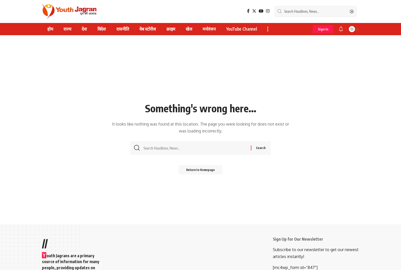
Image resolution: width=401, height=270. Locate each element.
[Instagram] (268, 11)
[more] (267, 29)
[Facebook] (248, 11)
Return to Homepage (201, 171)
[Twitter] (254, 11)
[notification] (340, 29)
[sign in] (323, 29)
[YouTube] (261, 11)
